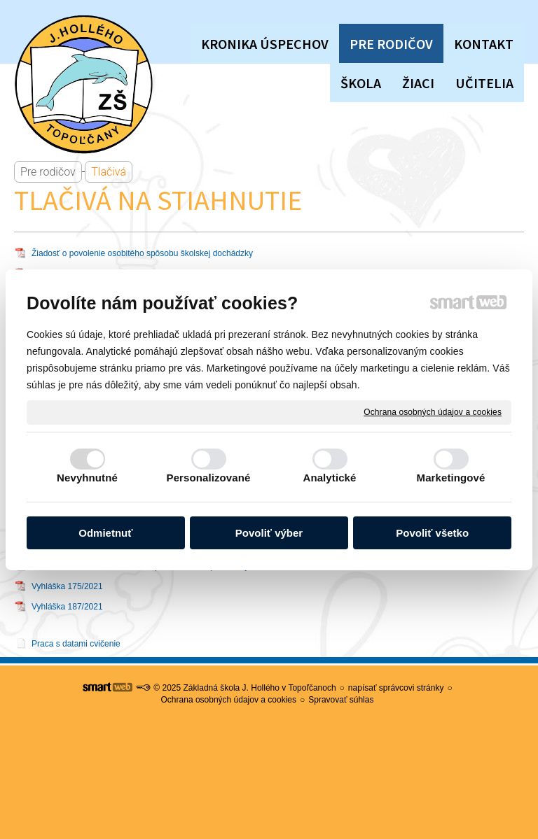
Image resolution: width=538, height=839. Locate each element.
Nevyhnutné (87, 478)
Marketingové (451, 478)
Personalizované (209, 478)
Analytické (329, 478)
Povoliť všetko (432, 533)
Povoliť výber (269, 533)
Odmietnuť (105, 533)
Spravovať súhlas (340, 700)
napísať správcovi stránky (396, 688)
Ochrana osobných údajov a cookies (433, 411)
